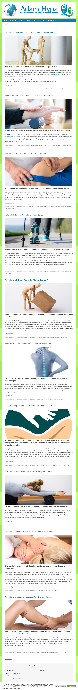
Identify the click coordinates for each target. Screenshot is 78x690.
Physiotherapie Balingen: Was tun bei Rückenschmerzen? (26, 280)
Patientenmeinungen (51, 20)
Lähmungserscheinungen (11, 136)
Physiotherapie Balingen (56, 145)
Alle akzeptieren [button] (71, 686)
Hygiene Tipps (35, 20)
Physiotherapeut (46, 145)
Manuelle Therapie (38, 145)
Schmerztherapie (55, 337)
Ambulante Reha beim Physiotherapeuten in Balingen (24, 215)
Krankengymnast (29, 206)
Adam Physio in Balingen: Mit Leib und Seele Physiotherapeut (28, 344)
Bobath (37, 590)
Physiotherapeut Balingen (44, 88)
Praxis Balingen (65, 145)
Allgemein (18, 88)
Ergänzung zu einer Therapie (56, 74)
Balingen (33, 337)
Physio (45, 399)
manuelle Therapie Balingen (48, 206)
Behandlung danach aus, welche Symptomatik (56, 197)
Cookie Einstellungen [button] (61, 686)
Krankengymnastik (34, 88)
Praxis (28, 20)
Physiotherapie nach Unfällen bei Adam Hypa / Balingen (25, 154)
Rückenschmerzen (47, 337)
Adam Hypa (28, 337)
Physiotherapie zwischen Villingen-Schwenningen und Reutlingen (29, 32)
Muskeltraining (47, 652)
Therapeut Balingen (59, 206)
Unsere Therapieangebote (10, 20)
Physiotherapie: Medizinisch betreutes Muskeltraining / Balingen (28, 597)
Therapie (50, 590)
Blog (43, 20)
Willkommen (21, 20)
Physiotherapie (54, 88)
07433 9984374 (17, 673)
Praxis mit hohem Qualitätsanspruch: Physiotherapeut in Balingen (29, 472)
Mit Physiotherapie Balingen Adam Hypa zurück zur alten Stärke (28, 406)
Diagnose (27, 88)
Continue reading (9, 85)
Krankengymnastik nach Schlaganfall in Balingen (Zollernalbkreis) (29, 95)
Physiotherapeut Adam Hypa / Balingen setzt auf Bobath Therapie (29, 531)
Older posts (8, 659)
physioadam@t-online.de (19, 678)
